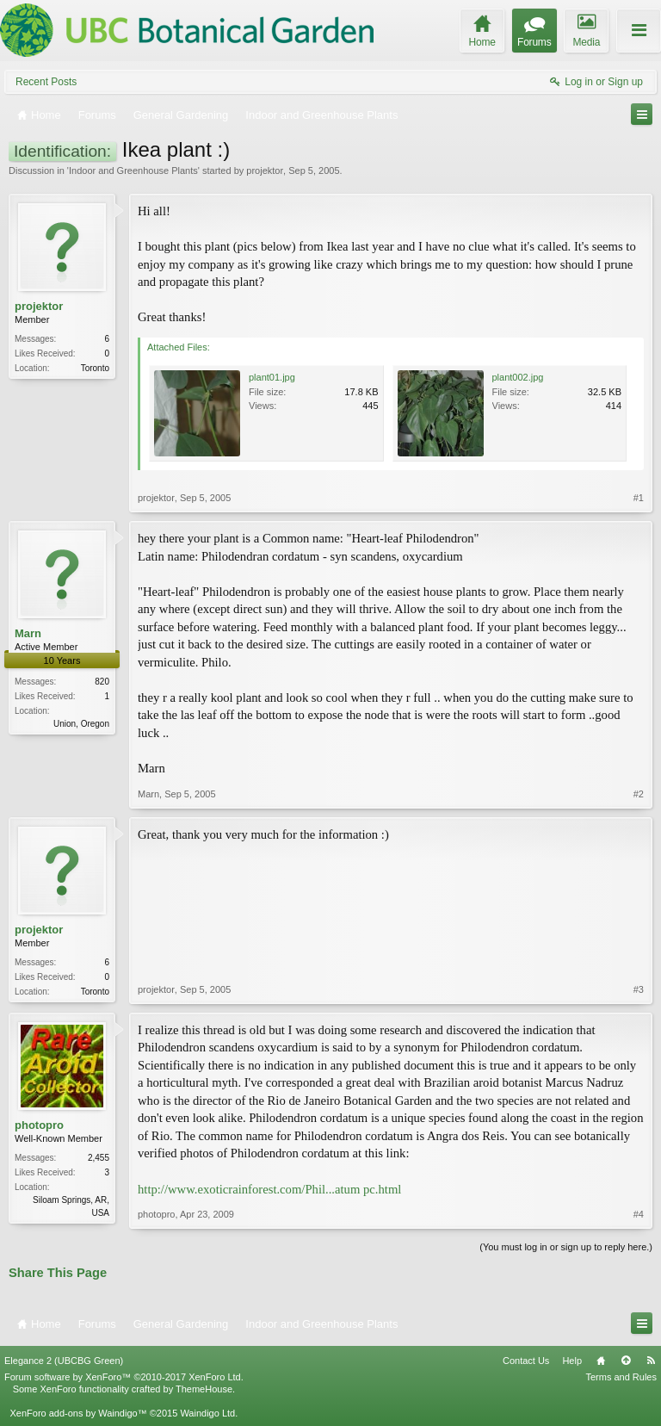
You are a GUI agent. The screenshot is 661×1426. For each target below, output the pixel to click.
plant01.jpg (272, 377)
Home (601, 1361)
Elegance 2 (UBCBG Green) (63, 1360)
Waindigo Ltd (207, 1413)
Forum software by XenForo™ (124, 1377)
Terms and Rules (621, 1377)
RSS (651, 1361)
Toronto (95, 368)
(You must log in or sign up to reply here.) (565, 1247)
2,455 (98, 1157)
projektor (264, 170)
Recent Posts (46, 82)
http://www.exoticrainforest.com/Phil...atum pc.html (269, 1189)
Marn (28, 633)
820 (102, 681)
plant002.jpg (518, 377)
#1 (638, 498)
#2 (638, 794)
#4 (638, 1214)
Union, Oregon (81, 723)
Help (572, 1360)
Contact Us (526, 1360)
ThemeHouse (204, 1389)
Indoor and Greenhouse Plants (133, 170)
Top (626, 1361)
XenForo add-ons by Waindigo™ (77, 1413)
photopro (39, 1125)
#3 (638, 989)
